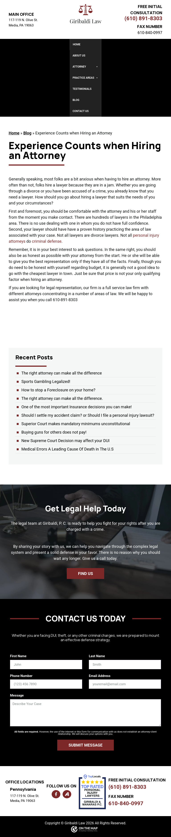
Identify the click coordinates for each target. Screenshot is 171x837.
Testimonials (82, 88)
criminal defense (46, 241)
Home (76, 44)
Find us (85, 573)
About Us (79, 55)
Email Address (99, 676)
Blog (76, 100)
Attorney (85, 66)
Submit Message (86, 745)
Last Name (97, 656)
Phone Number (21, 676)
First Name (18, 656)
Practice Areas (85, 77)
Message (17, 695)
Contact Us (81, 111)
